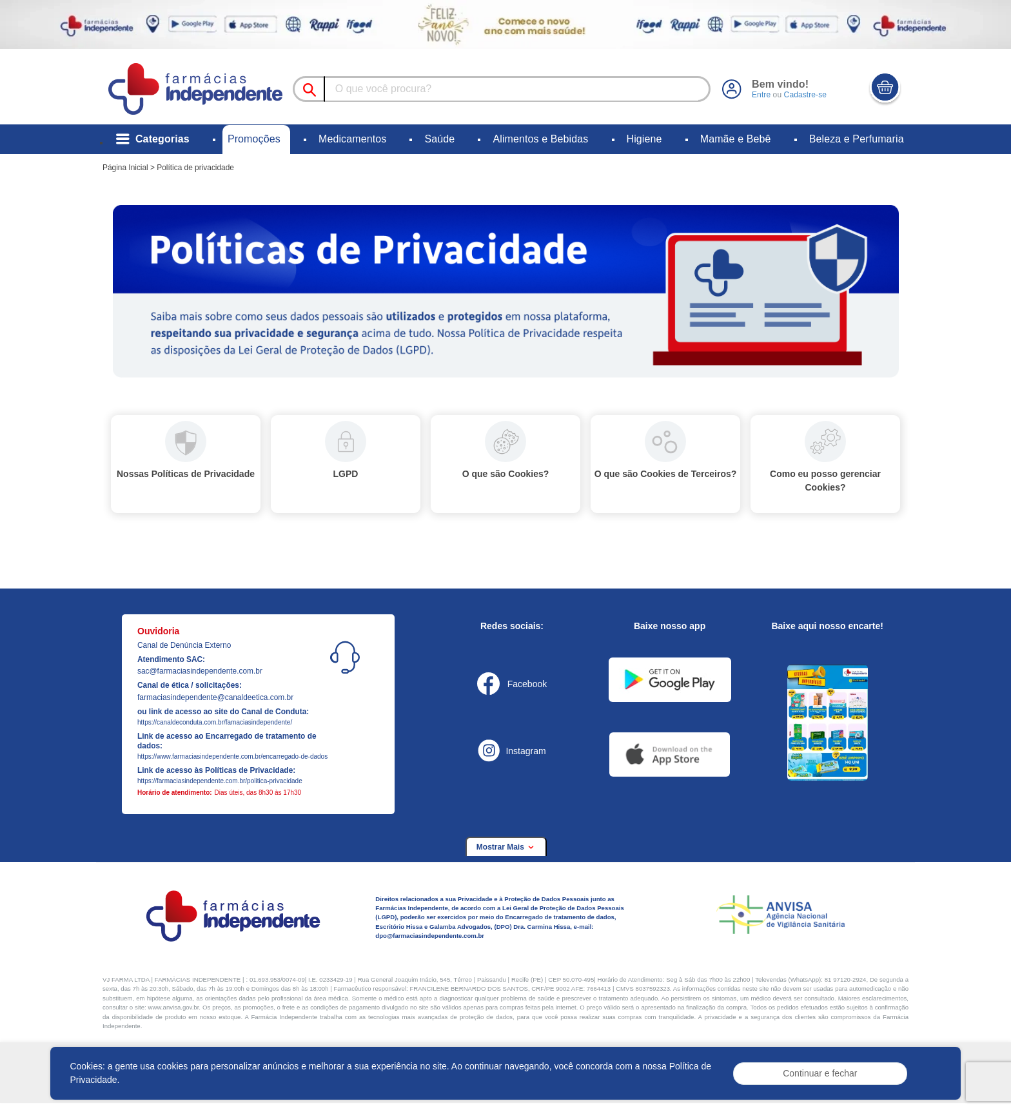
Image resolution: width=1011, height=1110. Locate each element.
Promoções (254, 138)
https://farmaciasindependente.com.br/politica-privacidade (219, 780)
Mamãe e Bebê (735, 138)
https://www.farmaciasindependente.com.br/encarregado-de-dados (232, 756)
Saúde (439, 138)
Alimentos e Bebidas (540, 138)
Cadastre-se (804, 94)
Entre (761, 94)
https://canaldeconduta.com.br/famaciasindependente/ (214, 722)
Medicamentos (352, 138)
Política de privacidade (195, 167)
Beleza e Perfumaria (856, 138)
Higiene (644, 138)
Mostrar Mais (506, 847)
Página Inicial (125, 167)
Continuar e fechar (820, 1073)
